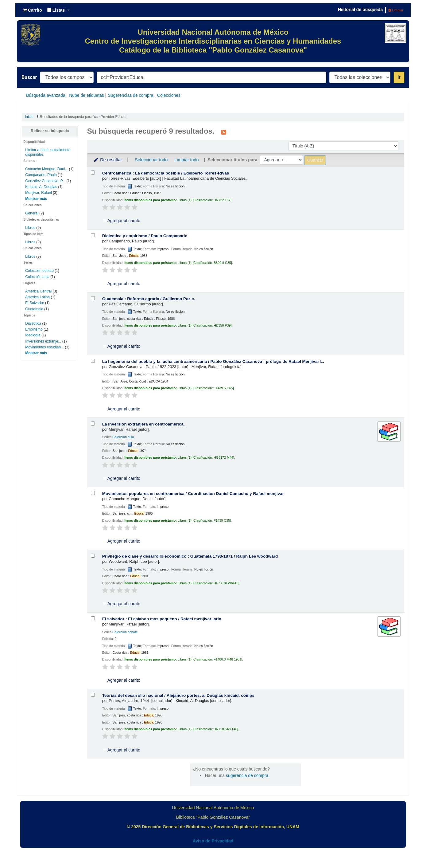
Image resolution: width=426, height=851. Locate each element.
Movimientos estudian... (44, 347)
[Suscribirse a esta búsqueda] (223, 132)
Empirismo (34, 329)
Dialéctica (33, 323)
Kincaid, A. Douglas (41, 187)
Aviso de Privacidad (213, 840)
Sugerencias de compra (130, 95)
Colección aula (37, 277)
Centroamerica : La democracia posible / (165, 173)
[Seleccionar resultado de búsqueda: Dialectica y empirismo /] (93, 235)
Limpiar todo (186, 159)
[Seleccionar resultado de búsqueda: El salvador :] (93, 618)
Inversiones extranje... (43, 341)
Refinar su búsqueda (50, 131)
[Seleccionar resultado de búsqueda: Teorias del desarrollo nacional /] (93, 695)
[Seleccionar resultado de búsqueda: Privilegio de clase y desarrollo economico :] (93, 556)
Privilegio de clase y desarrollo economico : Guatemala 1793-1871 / (190, 556)
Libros (30, 227)
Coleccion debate (39, 271)
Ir (399, 77)
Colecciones (168, 95)
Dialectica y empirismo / (145, 235)
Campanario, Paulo (40, 175)
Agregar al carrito (122, 220)
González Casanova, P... (45, 181)
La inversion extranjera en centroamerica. (143, 424)
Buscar (29, 77)
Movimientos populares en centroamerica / (193, 493)
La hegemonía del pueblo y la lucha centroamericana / (213, 361)
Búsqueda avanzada (45, 95)
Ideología (32, 335)
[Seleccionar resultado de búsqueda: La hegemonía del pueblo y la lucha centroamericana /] (93, 361)
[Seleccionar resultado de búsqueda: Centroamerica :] (93, 173)
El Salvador (34, 303)
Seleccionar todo (151, 159)
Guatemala (34, 309)
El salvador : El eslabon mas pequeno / (161, 619)
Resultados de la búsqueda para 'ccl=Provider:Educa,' (83, 117)
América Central (38, 291)
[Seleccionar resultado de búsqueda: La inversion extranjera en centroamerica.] (93, 424)
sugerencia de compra (247, 775)
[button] (32, 10)
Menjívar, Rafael (38, 192)
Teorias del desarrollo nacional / (178, 695)
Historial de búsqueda (360, 9)
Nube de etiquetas (86, 95)
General (32, 213)
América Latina (37, 297)
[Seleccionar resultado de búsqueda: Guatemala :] (93, 298)
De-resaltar (107, 159)
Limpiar (395, 10)
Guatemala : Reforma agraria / (148, 298)
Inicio (29, 117)
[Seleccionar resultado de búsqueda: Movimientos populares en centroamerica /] (93, 493)
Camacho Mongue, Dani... (46, 169)
